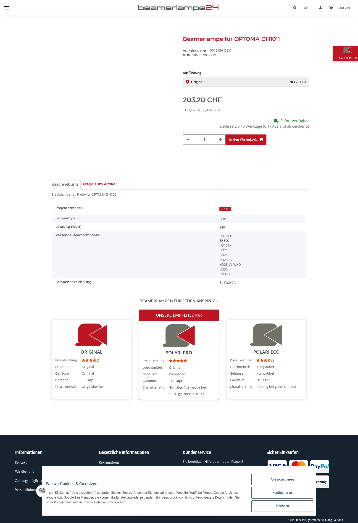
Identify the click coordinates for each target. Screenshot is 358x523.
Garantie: (62, 380)
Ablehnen (278, 507)
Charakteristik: (66, 386)
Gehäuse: (62, 373)
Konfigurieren (278, 495)
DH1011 (225, 208)
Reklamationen (110, 462)
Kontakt (21, 462)
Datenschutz (108, 472)
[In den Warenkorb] (246, 145)
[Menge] (204, 145)
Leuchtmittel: (65, 367)
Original (248, 87)
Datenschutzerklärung (138, 504)
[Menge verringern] (188, 145)
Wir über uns (24, 472)
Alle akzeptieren (278, 483)
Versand (214, 116)
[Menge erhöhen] (220, 145)
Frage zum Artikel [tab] (100, 184)
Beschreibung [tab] (65, 184)
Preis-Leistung (66, 360)
